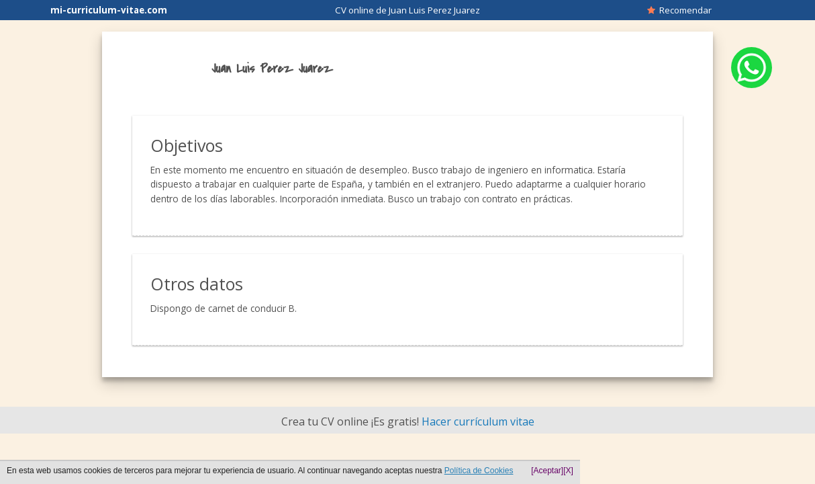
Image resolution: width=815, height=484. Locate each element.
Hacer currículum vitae (478, 421)
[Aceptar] (547, 470)
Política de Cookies (479, 470)
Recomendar (679, 10)
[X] (568, 470)
